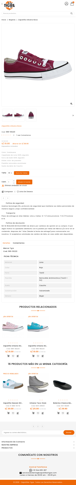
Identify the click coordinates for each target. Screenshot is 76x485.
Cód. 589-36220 (13, 349)
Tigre (12, 248)
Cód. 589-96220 (38, 349)
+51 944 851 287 (40, 470)
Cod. (3, 132)
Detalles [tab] (6, 243)
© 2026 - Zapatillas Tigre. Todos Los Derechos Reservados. (38, 482)
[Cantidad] (10, 182)
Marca (6, 248)
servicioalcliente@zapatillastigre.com (39, 473)
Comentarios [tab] (19, 243)
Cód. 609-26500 (38, 406)
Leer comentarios (23, 135)
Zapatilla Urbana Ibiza (13, 346)
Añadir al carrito (24, 182)
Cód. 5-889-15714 (13, 406)
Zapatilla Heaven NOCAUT (14, 403)
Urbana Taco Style (38, 403)
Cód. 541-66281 (63, 406)
